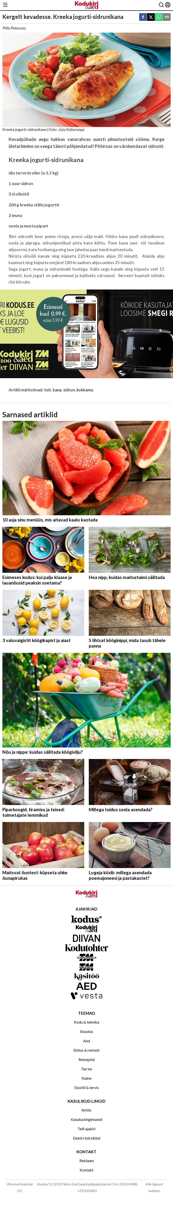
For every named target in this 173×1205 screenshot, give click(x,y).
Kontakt (86, 1170)
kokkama (85, 389)
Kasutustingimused (86, 1119)
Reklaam (86, 1160)
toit (47, 389)
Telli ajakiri (86, 1128)
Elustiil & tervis (86, 1087)
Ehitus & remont (86, 1050)
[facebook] (143, 17)
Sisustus (86, 1031)
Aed (86, 1040)
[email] (167, 17)
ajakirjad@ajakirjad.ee (95, 1184)
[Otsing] (161, 5)
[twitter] (151, 17)
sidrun (69, 389)
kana (57, 389)
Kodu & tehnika (86, 1022)
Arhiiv (86, 1110)
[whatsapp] (159, 17)
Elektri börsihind (86, 1138)
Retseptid (86, 1059)
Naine (86, 1078)
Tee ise (86, 1068)
